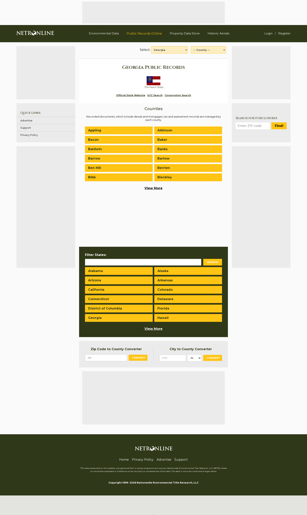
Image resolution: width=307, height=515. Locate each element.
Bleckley (164, 177)
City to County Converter (191, 349)
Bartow (163, 158)
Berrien (163, 168)
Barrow (94, 158)
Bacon (93, 140)
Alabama (95, 271)
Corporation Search (178, 95)
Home (124, 459)
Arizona (94, 280)
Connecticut (98, 299)
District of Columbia (105, 308)
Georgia (95, 318)
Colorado (165, 290)
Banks (162, 149)
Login (268, 33)
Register (284, 33)
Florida (163, 308)
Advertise (26, 120)
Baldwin (95, 149)
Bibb (92, 177)
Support (25, 127)
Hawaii (163, 318)
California (96, 290)
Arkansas (165, 280)
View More (153, 188)
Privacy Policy (29, 134)
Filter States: (95, 255)
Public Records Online (144, 33)
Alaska (162, 271)
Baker (162, 140)
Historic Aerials (218, 33)
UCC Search (155, 95)
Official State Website (130, 95)
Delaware (165, 299)
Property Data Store (185, 33)
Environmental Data (104, 33)
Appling (94, 130)
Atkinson (164, 130)
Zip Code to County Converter (116, 349)
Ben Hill (94, 168)
